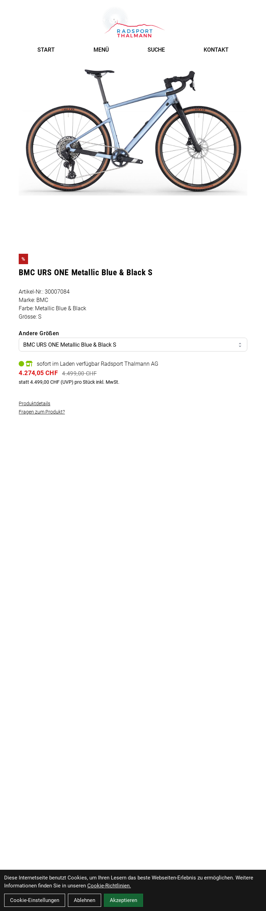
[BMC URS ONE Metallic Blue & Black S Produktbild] (133, 131)
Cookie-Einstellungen (34, 900)
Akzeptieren (123, 900)
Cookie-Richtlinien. (109, 886)
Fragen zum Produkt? (42, 412)
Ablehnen (84, 900)
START (46, 49)
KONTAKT (216, 49)
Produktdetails (34, 403)
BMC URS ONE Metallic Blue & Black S (132, 344)
